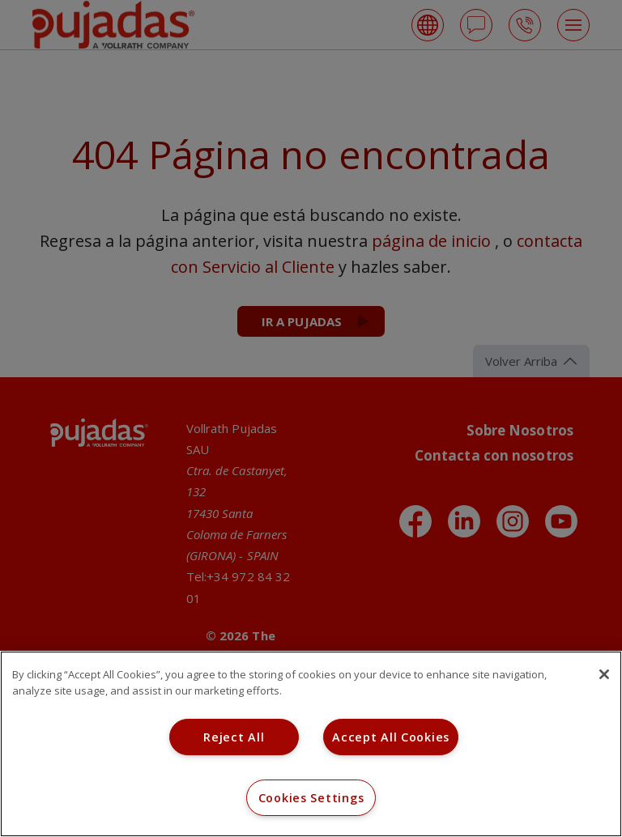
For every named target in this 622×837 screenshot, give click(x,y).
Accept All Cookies (390, 737)
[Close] (604, 674)
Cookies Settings (311, 797)
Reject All (233, 737)
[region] (311, 744)
